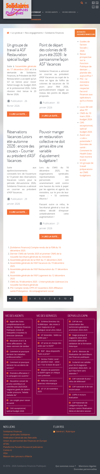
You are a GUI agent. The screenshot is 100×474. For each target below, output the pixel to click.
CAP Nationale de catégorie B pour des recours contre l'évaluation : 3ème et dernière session (81, 407)
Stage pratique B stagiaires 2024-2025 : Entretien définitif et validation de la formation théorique (80, 340)
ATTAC (6, 444)
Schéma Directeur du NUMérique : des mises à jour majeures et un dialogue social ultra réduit (49, 325)
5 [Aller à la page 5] (39, 298)
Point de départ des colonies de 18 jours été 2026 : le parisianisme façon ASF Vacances (53, 54)
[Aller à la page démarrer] (10, 299)
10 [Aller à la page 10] (65, 298)
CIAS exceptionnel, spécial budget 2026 (16, 409)
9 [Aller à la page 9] (59, 298)
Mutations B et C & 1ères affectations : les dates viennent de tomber (18, 343)
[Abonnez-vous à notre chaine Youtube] (93, 7)
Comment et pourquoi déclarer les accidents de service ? (18, 365)
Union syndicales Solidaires (16, 434)
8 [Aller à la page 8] (54, 298)
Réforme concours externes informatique (47, 382)
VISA (5, 453)
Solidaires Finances (12, 431)
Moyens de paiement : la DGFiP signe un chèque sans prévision (49, 373)
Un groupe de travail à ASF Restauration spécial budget (18, 52)
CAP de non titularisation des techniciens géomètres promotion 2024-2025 (79, 325)
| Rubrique (69, 431)
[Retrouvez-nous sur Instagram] (97, 7)
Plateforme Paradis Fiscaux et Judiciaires (23, 447)
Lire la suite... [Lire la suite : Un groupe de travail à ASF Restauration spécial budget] (18, 114)
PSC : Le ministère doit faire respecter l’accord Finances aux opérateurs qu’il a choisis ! (86, 91)
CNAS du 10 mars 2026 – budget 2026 (86, 116)
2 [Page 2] (25, 298)
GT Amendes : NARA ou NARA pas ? (49, 336)
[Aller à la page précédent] (15, 299)
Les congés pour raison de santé (18, 401)
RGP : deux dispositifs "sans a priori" (49, 352)
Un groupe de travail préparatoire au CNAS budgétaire (86, 169)
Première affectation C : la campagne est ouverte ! (18, 374)
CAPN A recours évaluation (77, 396)
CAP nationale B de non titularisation (81, 388)
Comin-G (7, 450)
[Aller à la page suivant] (70, 299)
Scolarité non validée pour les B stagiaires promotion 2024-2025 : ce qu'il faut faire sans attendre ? (80, 368)
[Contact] (86, 3)
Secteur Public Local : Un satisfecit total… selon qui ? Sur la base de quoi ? (49, 362)
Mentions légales (86, 466)
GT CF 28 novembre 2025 (48, 390)
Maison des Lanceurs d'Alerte (17, 456)
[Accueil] (17, 9)
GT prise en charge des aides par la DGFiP (49, 344)
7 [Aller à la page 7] (49, 298)
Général (60, 431)
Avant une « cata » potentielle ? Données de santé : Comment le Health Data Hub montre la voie (86, 147)
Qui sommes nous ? (65, 466)
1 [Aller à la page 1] (20, 298)
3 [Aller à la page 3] (29, 298)
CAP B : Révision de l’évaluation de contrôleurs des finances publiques (80, 354)
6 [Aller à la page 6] (44, 298)
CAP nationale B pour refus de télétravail (80, 380)
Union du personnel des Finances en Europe (25, 441)
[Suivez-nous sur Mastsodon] (97, 2)
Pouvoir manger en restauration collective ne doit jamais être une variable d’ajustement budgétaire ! (52, 146)
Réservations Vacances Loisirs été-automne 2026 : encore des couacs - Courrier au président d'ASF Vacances (21, 146)
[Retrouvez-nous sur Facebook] (93, 2)
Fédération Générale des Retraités (20, 438)
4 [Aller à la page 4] (34, 298)
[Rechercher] (82, 3)
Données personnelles (84, 469)
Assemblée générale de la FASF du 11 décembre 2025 (36, 260)
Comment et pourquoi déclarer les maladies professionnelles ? (18, 354)
